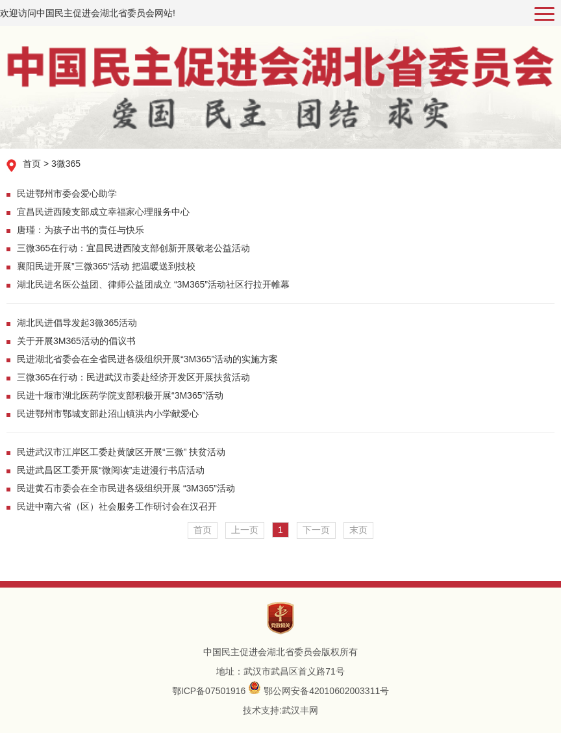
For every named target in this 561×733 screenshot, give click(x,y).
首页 (32, 163)
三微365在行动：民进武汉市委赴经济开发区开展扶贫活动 (133, 377)
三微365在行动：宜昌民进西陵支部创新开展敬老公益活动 (133, 248)
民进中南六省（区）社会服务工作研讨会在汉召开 (117, 506)
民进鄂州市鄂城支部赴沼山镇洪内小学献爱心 (108, 413)
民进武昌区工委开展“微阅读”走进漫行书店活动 (111, 470)
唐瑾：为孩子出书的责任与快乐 (80, 230)
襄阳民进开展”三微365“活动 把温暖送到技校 (106, 266)
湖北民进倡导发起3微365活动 (77, 322)
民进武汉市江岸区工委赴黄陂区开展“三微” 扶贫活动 (121, 452)
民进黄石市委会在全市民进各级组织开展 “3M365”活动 (126, 488)
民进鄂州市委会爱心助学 (67, 193)
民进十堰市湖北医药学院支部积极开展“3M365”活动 (120, 395)
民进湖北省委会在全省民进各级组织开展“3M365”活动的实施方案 (147, 359)
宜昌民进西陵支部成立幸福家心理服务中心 (103, 211)
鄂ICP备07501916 (209, 691)
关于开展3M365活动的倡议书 (76, 341)
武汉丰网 (300, 710)
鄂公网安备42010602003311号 (326, 691)
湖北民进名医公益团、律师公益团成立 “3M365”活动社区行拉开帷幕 (153, 284)
